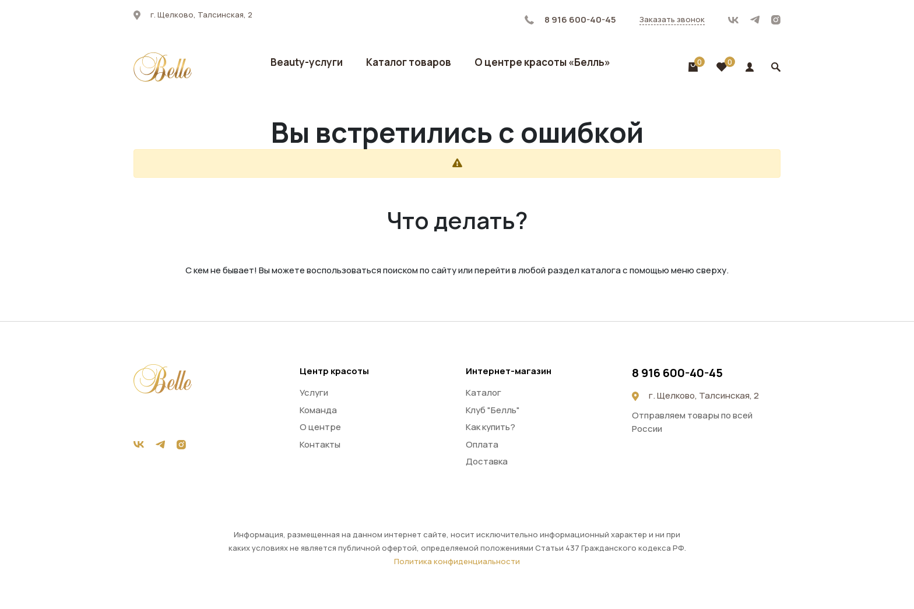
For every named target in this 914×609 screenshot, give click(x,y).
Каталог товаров (408, 62)
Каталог (483, 392)
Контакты (320, 444)
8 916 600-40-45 (570, 19)
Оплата (482, 444)
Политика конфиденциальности (457, 561)
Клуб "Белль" (493, 410)
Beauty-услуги (306, 62)
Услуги (314, 392)
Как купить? (490, 427)
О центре (320, 427)
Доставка (487, 461)
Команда (318, 410)
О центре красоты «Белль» (542, 62)
